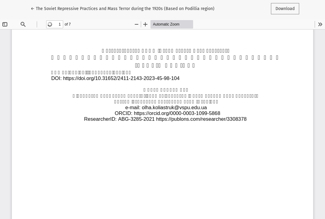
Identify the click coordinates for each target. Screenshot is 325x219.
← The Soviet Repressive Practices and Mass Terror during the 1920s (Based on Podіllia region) (122, 8)
